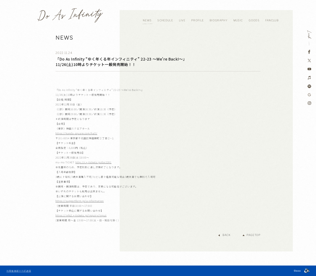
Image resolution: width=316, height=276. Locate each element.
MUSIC (238, 20)
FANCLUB (272, 20)
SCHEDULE (165, 20)
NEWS (147, 20)
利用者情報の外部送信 (18, 271)
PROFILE (197, 20)
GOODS (254, 20)
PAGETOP (254, 235)
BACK (226, 235)
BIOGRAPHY (219, 20)
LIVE (182, 20)
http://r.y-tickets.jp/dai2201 (93, 162)
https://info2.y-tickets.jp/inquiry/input (81, 215)
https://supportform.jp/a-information (79, 201)
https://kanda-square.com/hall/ (76, 133)
